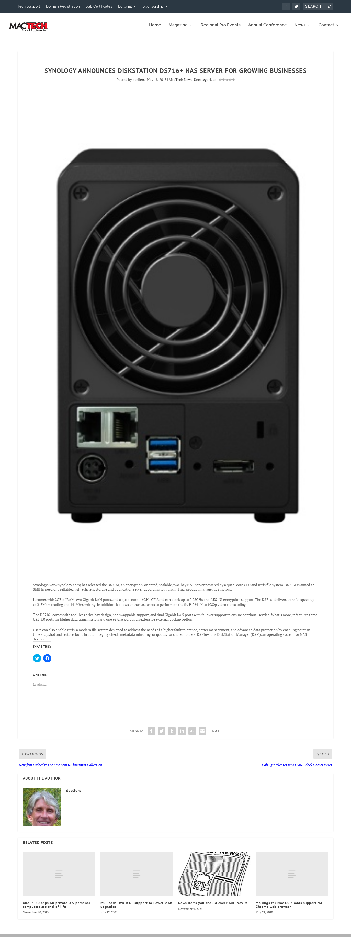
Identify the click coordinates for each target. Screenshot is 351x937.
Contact (326, 29)
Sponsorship (153, 6)
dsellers (139, 83)
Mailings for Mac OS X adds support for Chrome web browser (289, 908)
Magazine (178, 29)
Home (155, 29)
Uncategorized (205, 83)
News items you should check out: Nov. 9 (212, 906)
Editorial (125, 6)
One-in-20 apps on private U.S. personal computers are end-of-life (56, 908)
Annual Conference (267, 29)
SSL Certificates (99, 6)
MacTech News (180, 83)
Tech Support (29, 6)
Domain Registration (63, 6)
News (300, 29)
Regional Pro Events (221, 29)
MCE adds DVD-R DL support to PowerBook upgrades (136, 908)
